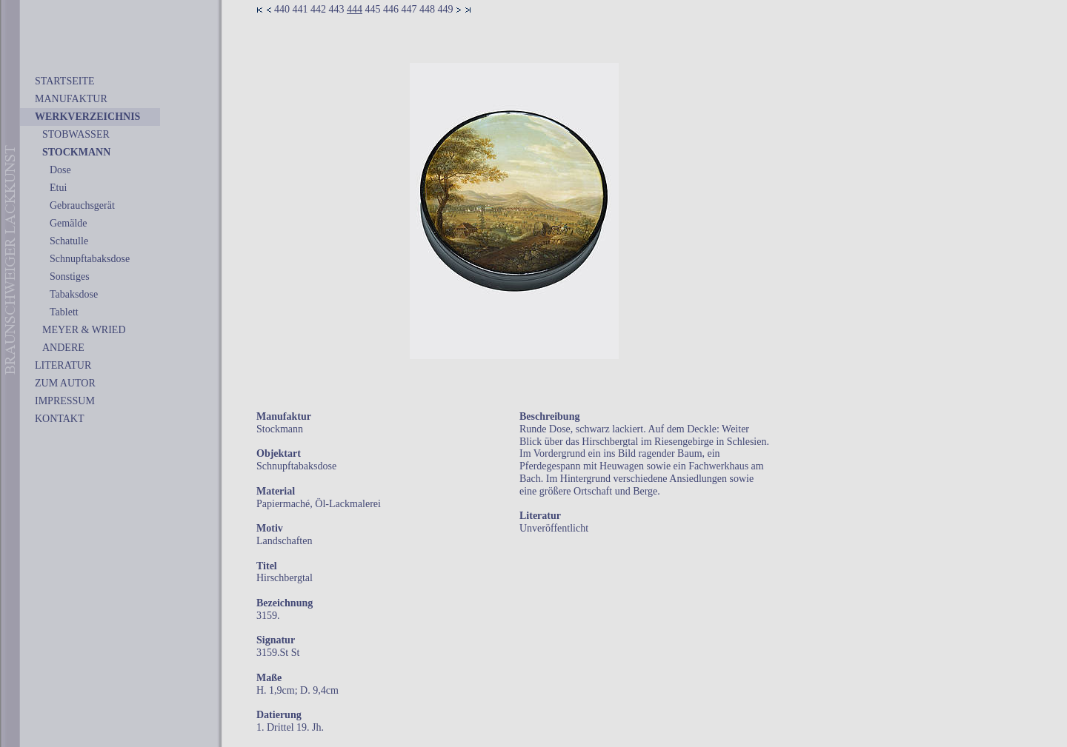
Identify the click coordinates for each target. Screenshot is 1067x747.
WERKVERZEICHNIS (87, 116)
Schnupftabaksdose (90, 258)
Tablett (64, 312)
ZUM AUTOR (65, 383)
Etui (58, 187)
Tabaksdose (74, 294)
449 (445, 9)
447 (409, 9)
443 (337, 9)
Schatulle (69, 241)
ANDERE (63, 347)
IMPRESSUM (65, 400)
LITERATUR (63, 365)
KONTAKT (59, 418)
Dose (60, 169)
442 (318, 9)
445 (373, 9)
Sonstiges (70, 276)
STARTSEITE (64, 81)
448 (427, 9)
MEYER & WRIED (84, 329)
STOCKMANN (76, 152)
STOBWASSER (76, 134)
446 (391, 9)
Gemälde (68, 223)
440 (282, 9)
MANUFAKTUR (71, 98)
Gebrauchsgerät (82, 205)
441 (300, 9)
